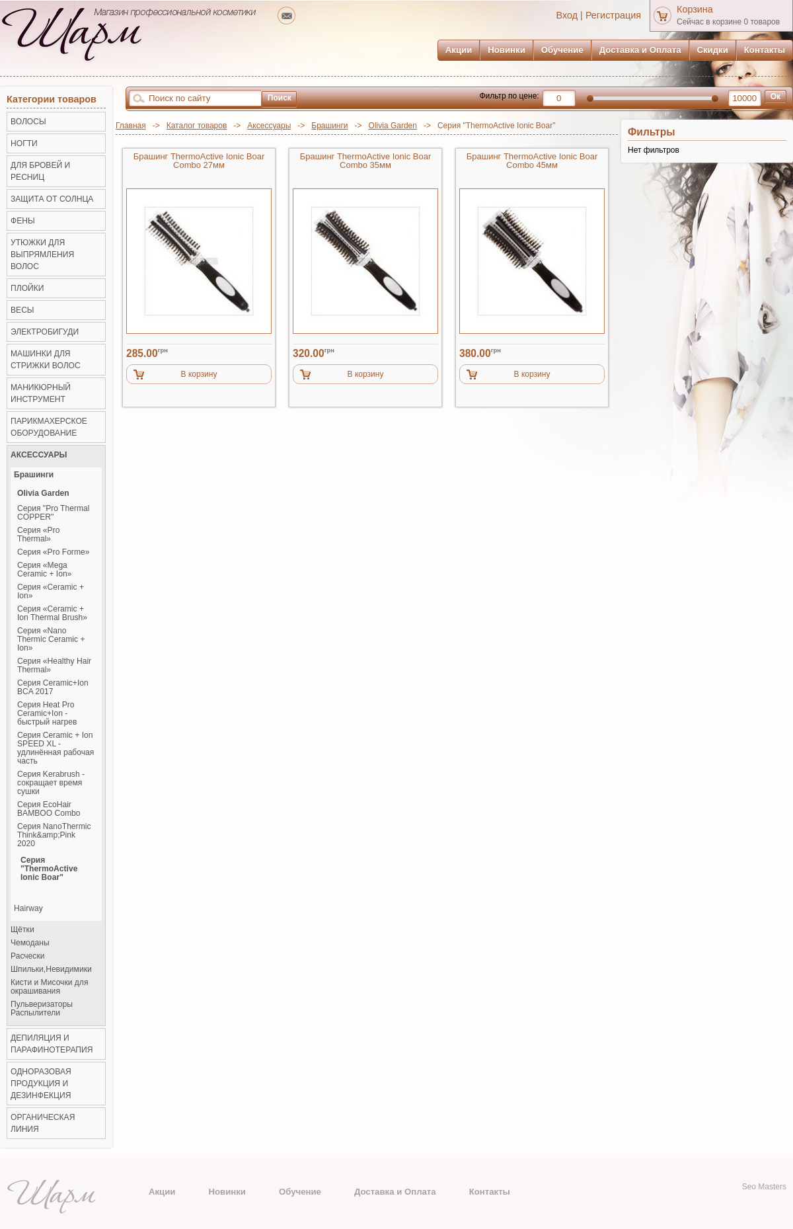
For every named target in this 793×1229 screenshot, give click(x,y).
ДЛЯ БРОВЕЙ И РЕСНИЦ (40, 171)
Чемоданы (30, 943)
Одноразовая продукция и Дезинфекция (41, 1083)
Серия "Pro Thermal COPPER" (53, 513)
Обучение (562, 50)
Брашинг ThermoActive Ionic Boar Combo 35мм (366, 161)
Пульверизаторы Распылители (42, 1008)
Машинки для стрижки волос (46, 359)
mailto (286, 15)
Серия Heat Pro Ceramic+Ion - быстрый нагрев (47, 714)
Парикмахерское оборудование (49, 427)
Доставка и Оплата (640, 50)
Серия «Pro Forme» (53, 552)
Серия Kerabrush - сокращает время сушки (51, 783)
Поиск (279, 97)
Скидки (712, 50)
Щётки (22, 930)
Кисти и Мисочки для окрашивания (49, 987)
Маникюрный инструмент (41, 393)
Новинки (506, 50)
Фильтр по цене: (509, 95)
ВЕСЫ (22, 310)
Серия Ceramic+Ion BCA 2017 (53, 687)
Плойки (27, 288)
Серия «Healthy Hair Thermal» (54, 665)
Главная (131, 125)
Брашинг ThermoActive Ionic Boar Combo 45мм (532, 161)
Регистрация (613, 15)
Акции (458, 50)
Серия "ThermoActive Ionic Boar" (48, 869)
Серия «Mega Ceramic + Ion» (44, 569)
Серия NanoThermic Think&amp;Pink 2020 (54, 835)
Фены (23, 220)
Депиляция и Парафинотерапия (52, 1043)
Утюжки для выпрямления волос (42, 254)
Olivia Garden (393, 125)
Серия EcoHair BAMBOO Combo (48, 809)
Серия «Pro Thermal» (38, 534)
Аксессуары (269, 125)
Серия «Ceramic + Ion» (50, 591)
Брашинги (329, 125)
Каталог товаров (197, 125)
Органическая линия (43, 1123)
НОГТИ (24, 143)
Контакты (764, 50)
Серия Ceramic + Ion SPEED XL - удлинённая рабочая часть (55, 748)
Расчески (27, 956)
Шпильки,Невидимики (51, 969)
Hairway (28, 908)
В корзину (199, 374)
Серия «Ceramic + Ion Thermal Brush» (52, 613)
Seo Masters (764, 1186)
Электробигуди (45, 332)
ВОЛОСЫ (28, 121)
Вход (567, 15)
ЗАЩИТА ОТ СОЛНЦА (52, 199)
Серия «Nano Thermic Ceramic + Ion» (51, 640)
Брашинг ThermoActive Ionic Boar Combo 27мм (199, 161)
